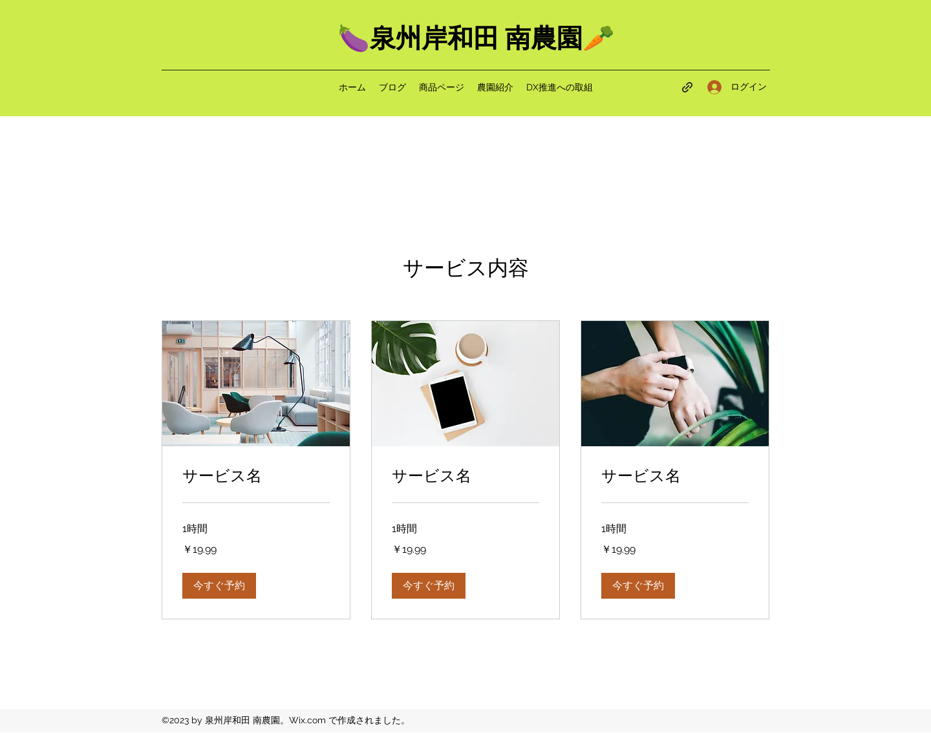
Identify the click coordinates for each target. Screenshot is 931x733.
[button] (219, 586)
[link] (256, 476)
